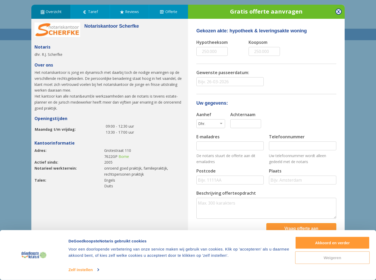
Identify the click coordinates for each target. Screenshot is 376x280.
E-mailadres (208, 137)
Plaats (275, 171)
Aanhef (203, 114)
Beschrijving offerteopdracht (226, 193)
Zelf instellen (80, 269)
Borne (124, 156)
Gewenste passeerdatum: (222, 72)
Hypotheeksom (212, 42)
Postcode (206, 171)
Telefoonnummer (287, 137)
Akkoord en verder (332, 243)
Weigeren (332, 257)
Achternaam (242, 114)
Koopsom (258, 42)
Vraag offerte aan (301, 228)
